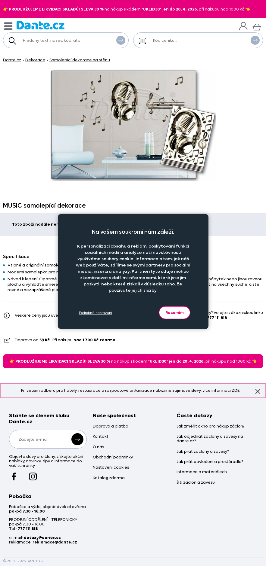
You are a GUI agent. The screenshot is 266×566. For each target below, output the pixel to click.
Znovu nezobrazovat (257, 391)
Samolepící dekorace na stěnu (79, 59)
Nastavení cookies (111, 467)
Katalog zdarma (109, 478)
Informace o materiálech (202, 472)
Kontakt (100, 436)
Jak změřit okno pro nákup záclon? (210, 426)
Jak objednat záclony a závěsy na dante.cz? (210, 438)
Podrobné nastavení (95, 312)
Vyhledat (121, 40)
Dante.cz (12, 59)
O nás (98, 447)
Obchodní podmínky (113, 457)
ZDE (235, 390)
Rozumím (174, 312)
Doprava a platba (110, 426)
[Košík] (257, 26)
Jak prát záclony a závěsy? (203, 451)
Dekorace (35, 59)
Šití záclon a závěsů (196, 482)
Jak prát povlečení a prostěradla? (210, 462)
